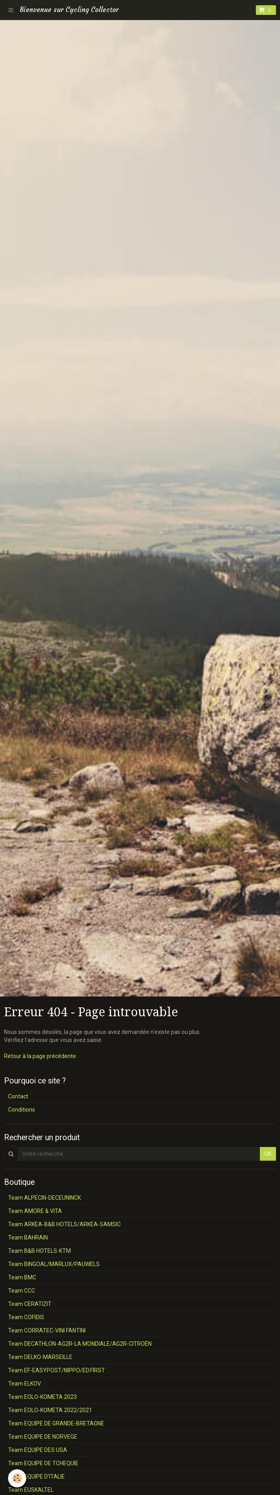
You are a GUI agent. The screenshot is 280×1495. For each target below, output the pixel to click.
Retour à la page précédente (40, 1056)
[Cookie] (17, 1478)
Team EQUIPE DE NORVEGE (42, 1436)
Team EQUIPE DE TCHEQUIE (43, 1463)
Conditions (21, 1109)
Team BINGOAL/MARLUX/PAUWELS (54, 1264)
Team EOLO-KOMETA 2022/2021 (50, 1410)
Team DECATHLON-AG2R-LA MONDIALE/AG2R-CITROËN (80, 1344)
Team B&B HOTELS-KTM (39, 1251)
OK (268, 1154)
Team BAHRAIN (28, 1237)
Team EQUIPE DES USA (37, 1450)
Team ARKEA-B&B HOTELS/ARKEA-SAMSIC (64, 1224)
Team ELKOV (24, 1383)
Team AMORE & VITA (35, 1211)
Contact (18, 1096)
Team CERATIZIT (29, 1304)
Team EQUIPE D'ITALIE (36, 1476)
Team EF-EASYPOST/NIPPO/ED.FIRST (56, 1370)
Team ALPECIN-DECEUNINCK (44, 1197)
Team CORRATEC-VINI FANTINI (47, 1330)
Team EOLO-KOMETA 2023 (42, 1397)
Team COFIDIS (26, 1317)
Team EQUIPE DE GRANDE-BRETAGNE (56, 1423)
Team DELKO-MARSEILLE (40, 1357)
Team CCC (21, 1290)
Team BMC (22, 1277)
